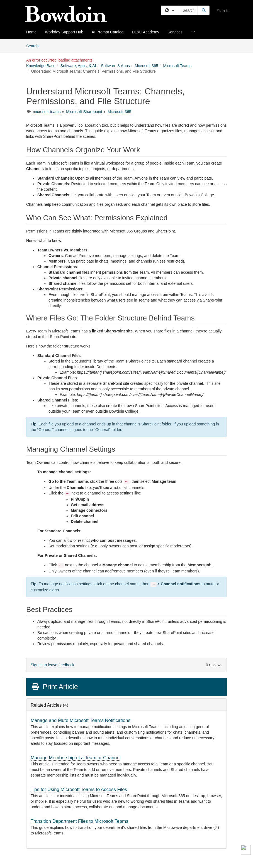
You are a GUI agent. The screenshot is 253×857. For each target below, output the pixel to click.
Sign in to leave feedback (52, 665)
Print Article (54, 687)
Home (31, 32)
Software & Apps (115, 65)
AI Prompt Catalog (107, 32)
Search (34, 45)
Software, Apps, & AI (78, 65)
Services (175, 32)
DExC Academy (145, 32)
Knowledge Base (40, 65)
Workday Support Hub (64, 32)
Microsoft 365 (146, 65)
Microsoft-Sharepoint (84, 111)
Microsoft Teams (177, 65)
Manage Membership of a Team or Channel (75, 757)
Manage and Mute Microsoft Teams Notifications (80, 720)
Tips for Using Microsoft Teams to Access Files (79, 789)
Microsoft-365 (119, 111)
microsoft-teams (47, 111)
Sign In (223, 10)
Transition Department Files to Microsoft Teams (79, 821)
